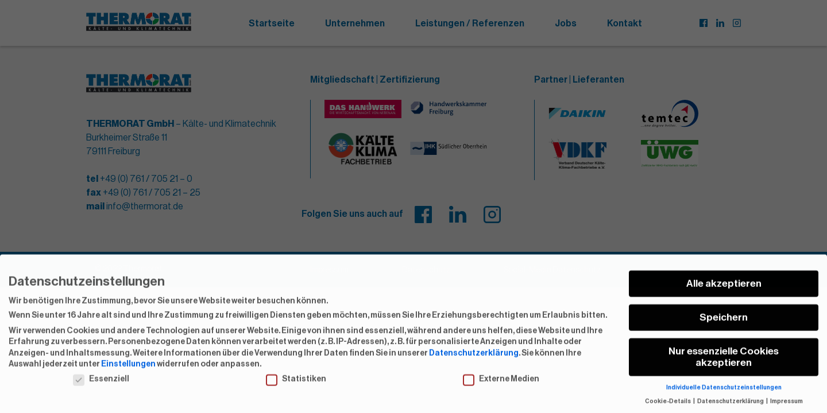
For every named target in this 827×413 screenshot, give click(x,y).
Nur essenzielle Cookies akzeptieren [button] (723, 364)
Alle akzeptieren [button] (724, 290)
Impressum (786, 408)
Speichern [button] (724, 324)
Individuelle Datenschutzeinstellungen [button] (724, 394)
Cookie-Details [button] (668, 408)
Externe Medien (501, 386)
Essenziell (101, 386)
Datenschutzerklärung (474, 360)
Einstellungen (128, 371)
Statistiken (296, 386)
